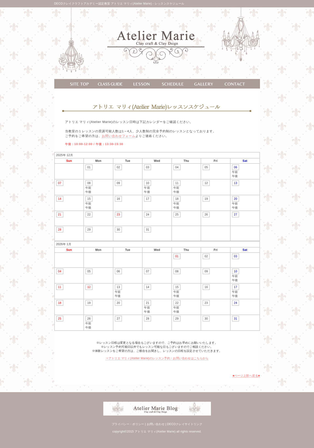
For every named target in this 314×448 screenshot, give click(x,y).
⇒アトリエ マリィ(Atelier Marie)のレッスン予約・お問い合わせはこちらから (157, 358)
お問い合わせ (156, 424)
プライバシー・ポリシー (128, 424)
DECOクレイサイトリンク (184, 424)
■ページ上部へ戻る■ (246, 375)
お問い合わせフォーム (118, 136)
